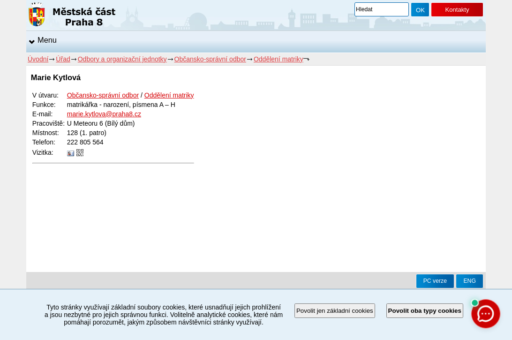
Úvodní (38, 59)
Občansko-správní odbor (210, 59)
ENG (469, 281)
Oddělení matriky (278, 59)
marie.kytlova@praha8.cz (104, 114)
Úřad (63, 59)
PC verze (435, 281)
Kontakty (457, 9)
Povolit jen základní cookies (334, 310)
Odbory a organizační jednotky (122, 59)
